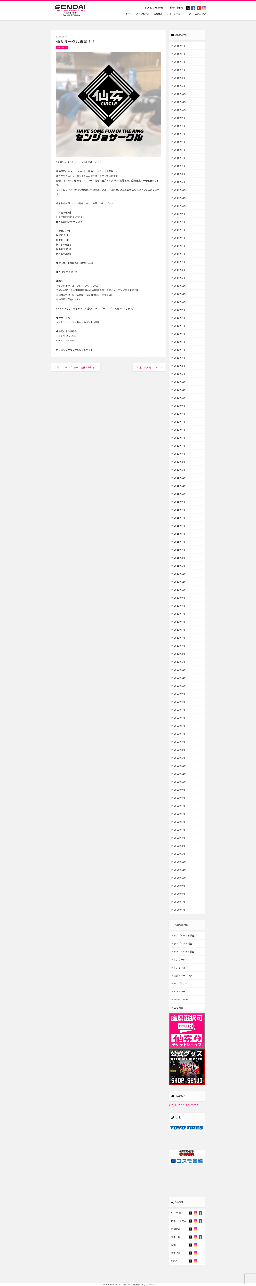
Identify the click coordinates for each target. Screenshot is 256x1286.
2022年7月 (178, 421)
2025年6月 (178, 141)
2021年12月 (178, 477)
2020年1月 (178, 661)
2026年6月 (178, 45)
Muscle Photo (180, 999)
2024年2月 (178, 269)
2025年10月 (178, 109)
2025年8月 (178, 125)
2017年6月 (178, 909)
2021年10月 (178, 493)
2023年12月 (178, 285)
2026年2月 (178, 77)
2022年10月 (178, 397)
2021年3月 (178, 549)
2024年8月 (178, 221)
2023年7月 (178, 325)
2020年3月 (178, 645)
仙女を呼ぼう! (179, 967)
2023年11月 (178, 293)
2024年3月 (178, 261)
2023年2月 (178, 365)
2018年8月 (178, 797)
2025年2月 (178, 173)
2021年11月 (178, 485)
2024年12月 (178, 189)
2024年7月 (178, 229)
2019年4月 (178, 733)
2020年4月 (178, 637)
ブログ (187, 13)
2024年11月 (178, 197)
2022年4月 (178, 445)
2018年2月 (178, 845)
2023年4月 (178, 349)
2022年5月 (178, 437)
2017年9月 (178, 885)
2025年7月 (178, 133)
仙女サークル (62, 47)
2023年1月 (178, 373)
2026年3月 (178, 69)
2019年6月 (178, 717)
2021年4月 (178, 541)
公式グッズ (200, 13)
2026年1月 (178, 85)
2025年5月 (178, 149)
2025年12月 (178, 93)
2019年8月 (178, 701)
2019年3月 (178, 741)
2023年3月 (178, 357)
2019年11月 (178, 677)
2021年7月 (178, 517)
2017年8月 (178, 893)
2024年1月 (178, 277)
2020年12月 (178, 573)
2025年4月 (178, 157)
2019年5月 (178, 725)
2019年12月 (178, 669)
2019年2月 (178, 749)
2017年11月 (178, 869)
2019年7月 (178, 709)
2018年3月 (178, 837)
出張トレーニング (181, 975)
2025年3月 (178, 165)
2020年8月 (178, 605)
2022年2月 (178, 461)
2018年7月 (178, 805)
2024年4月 (178, 253)
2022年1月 (178, 469)
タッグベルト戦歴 (181, 943)
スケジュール (143, 13)
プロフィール (173, 13)
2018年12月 (178, 765)
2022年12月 (178, 381)
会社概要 (177, 1007)
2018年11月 (178, 773)
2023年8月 (178, 317)
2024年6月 (178, 237)
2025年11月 (178, 101)
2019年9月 (178, 693)
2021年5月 (178, 533)
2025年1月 (178, 181)
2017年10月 (178, 877)
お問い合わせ (176, 7)
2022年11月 (178, 389)
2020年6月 (178, 621)
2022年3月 (178, 453)
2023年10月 (178, 301)
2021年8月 (178, 509)
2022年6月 (178, 429)
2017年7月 (178, 901)
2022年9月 (178, 405)
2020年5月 (178, 629)
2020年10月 (178, 589)
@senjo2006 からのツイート (184, 1104)
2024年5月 (178, 245)
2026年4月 (178, 61)
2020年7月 (178, 613)
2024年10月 (178, 205)
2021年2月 (178, 557)
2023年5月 (178, 341)
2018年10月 (178, 781)
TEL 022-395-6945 (153, 7)
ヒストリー (178, 991)
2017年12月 (178, 861)
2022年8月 (178, 413)
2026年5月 (178, 53)
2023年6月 (178, 333)
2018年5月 (178, 821)
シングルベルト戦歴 (182, 935)
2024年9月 (178, 213)
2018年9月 (178, 789)
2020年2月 (178, 653)
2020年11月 (178, 581)
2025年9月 (178, 117)
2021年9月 (178, 501)
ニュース (127, 13)
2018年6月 (178, 813)
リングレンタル (180, 983)
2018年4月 (178, 829)
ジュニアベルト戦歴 (182, 951)
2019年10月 (178, 685)
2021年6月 (178, 525)
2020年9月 (178, 597)
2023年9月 (178, 309)
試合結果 (158, 13)
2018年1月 (178, 853)
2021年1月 (178, 565)
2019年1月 (178, 757)
